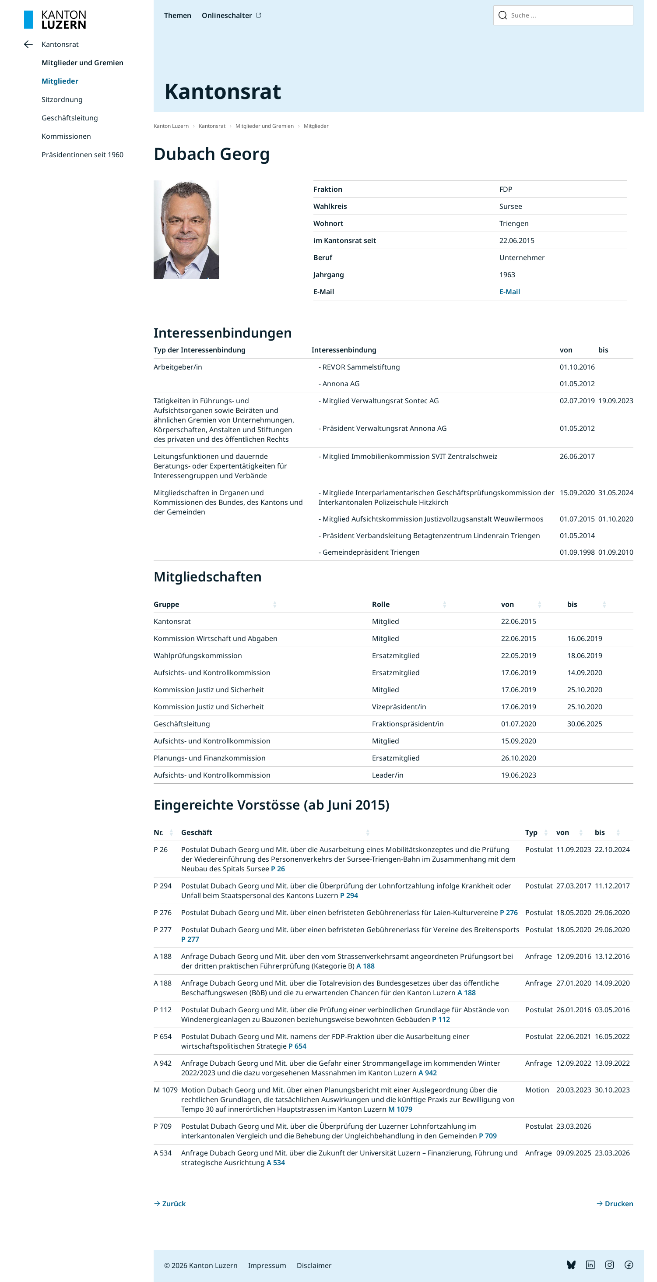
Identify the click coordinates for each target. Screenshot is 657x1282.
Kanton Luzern (171, 126)
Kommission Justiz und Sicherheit (209, 689)
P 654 (297, 1046)
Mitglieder (60, 81)
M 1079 (400, 1109)
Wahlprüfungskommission (198, 655)
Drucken (619, 1203)
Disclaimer (314, 1265)
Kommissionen (66, 136)
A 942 (427, 1073)
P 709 (488, 1136)
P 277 (190, 939)
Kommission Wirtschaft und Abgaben (216, 638)
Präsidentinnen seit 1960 (82, 154)
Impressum (267, 1265)
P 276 (509, 912)
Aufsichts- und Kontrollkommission (212, 672)
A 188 (365, 966)
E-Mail (509, 291)
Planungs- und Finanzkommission (210, 758)
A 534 (276, 1162)
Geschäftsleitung (70, 118)
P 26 (278, 868)
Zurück (174, 1203)
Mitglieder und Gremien (82, 62)
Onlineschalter (227, 15)
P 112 (441, 1019)
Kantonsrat (60, 44)
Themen (177, 15)
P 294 (349, 895)
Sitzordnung (62, 99)
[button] (320, 604)
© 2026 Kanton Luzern (201, 1265)
